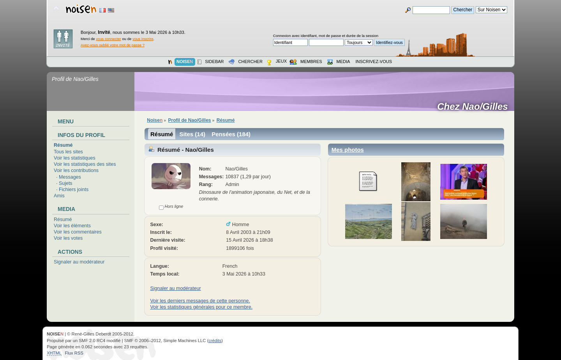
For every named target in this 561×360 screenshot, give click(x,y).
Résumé (63, 145)
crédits (214, 340)
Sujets (65, 183)
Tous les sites (68, 152)
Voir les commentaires (78, 232)
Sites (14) (192, 134)
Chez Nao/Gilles (475, 106)
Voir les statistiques (74, 158)
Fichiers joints (73, 189)
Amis (59, 195)
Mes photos (348, 149)
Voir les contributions (76, 170)
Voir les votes (68, 238)
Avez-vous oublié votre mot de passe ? (113, 45)
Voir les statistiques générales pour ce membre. (201, 307)
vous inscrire (142, 39)
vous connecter (108, 39)
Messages (70, 177)
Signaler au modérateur (79, 262)
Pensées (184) (231, 134)
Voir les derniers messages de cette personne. (200, 301)
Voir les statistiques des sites (85, 164)
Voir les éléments (72, 225)
